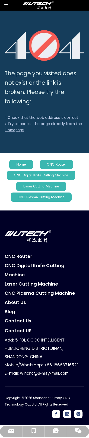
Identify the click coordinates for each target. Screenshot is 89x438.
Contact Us (18, 321)
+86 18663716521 (61, 364)
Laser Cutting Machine (41, 186)
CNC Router (56, 164)
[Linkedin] (67, 414)
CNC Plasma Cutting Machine (41, 197)
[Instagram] (78, 414)
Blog (10, 311)
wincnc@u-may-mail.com (44, 373)
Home (21, 164)
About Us (15, 302)
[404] (44, 45)
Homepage (14, 130)
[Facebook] (56, 414)
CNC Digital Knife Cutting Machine (41, 175)
